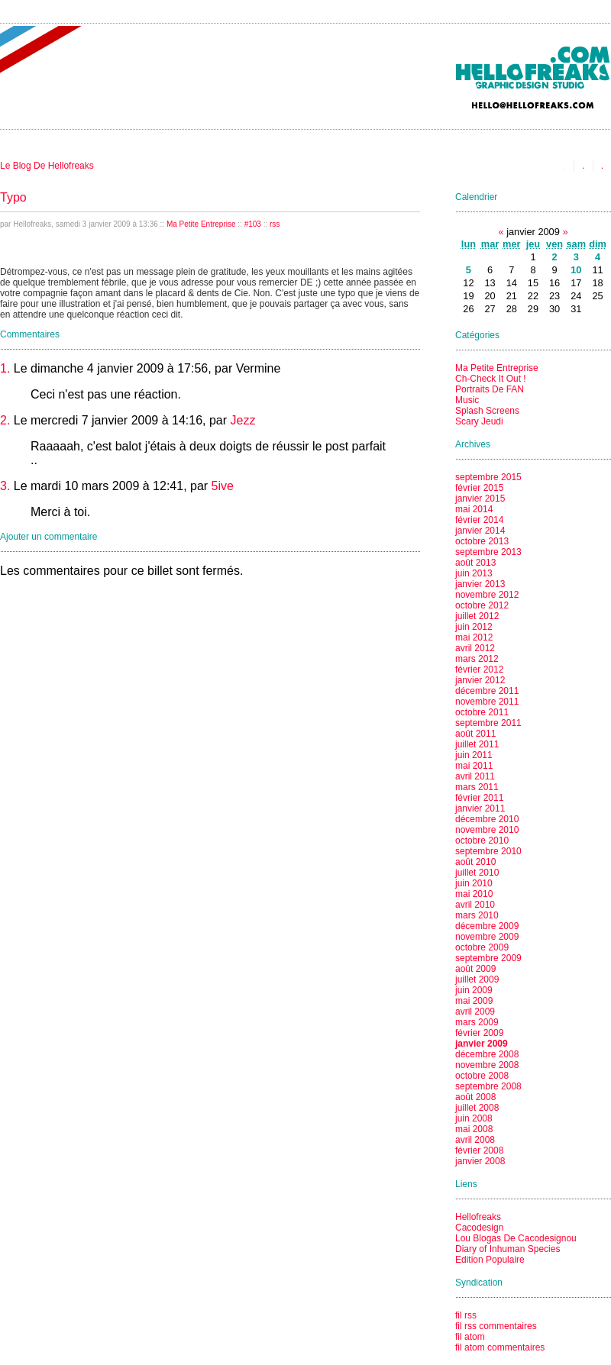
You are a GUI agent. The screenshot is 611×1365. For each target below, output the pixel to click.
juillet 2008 (477, 1107)
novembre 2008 (487, 1065)
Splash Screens (487, 410)
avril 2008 (475, 1139)
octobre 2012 (482, 605)
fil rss (466, 1315)
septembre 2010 (488, 851)
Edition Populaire (490, 1259)
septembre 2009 (488, 958)
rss (275, 224)
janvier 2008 (480, 1161)
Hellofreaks (478, 1217)
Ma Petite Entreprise (201, 224)
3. (5, 485)
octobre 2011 (482, 712)
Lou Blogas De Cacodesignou (516, 1238)
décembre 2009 (487, 926)
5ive (223, 485)
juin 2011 (474, 755)
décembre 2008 (487, 1054)
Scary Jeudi (479, 421)
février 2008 (479, 1150)
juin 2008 (474, 1118)
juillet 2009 (477, 979)
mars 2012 (477, 658)
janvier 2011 (480, 808)
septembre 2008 (488, 1086)
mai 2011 (474, 765)
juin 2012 (474, 626)
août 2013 (475, 562)
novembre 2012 (487, 594)
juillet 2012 (477, 616)
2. (5, 420)
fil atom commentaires (500, 1347)
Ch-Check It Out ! (490, 378)
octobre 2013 (482, 541)
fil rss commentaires (496, 1326)
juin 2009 (474, 990)
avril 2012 (475, 648)
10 (576, 270)
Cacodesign (479, 1227)
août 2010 (475, 862)
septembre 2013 (488, 552)
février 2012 (479, 669)
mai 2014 (474, 509)
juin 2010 (474, 883)
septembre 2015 (488, 477)
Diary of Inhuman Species (507, 1249)
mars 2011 (477, 787)
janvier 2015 (480, 498)
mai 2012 (474, 637)
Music (467, 400)
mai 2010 (474, 894)
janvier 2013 (480, 584)
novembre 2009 (487, 936)
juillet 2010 (477, 872)
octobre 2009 (482, 947)
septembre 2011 (488, 723)
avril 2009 (475, 1011)
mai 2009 (474, 1001)
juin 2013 (474, 573)
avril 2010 (475, 904)
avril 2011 (475, 776)
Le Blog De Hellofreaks (47, 165)
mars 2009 (477, 1022)
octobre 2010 (482, 840)
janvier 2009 (481, 1043)
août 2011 (475, 733)
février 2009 (479, 1033)
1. (5, 368)
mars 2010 (477, 915)
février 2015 (479, 487)
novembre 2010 (487, 829)
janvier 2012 (480, 680)
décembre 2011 (487, 691)
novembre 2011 (487, 701)
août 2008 (475, 1097)
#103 (252, 224)
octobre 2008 (482, 1075)
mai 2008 (474, 1129)
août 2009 (475, 968)
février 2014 (479, 520)
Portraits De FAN (489, 389)
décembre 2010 (487, 819)
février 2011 (479, 797)
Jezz (243, 420)
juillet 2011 (477, 744)
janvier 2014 (480, 530)
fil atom (470, 1336)
